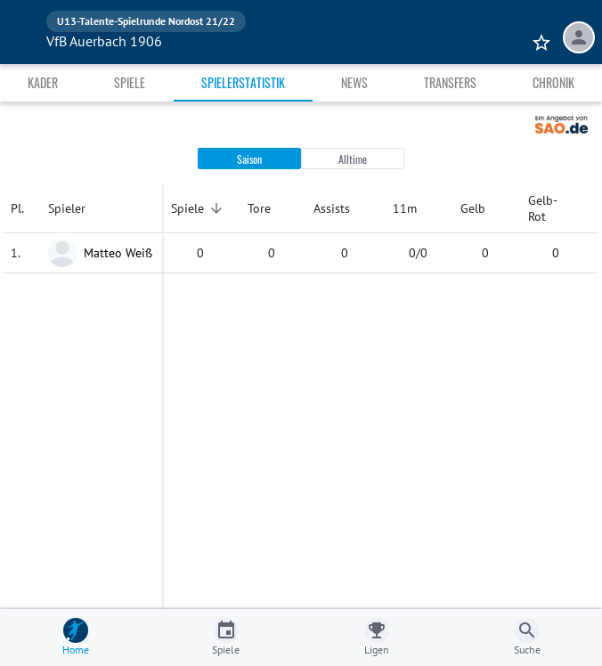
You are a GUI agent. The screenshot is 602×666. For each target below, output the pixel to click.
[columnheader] (22, 208)
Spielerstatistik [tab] (243, 82)
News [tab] (354, 82)
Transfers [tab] (450, 82)
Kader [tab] (43, 82)
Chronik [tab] (553, 82)
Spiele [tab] (129, 82)
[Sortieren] (216, 208)
